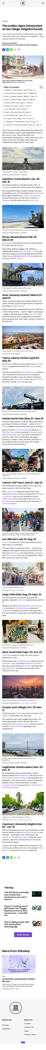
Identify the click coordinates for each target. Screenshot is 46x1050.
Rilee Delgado (31, 45)
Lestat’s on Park (8, 837)
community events (16, 726)
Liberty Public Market (21, 379)
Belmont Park (27, 256)
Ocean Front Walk (24, 251)
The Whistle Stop (23, 661)
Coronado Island (8, 785)
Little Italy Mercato (22, 608)
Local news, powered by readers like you (18, 980)
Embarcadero (24, 775)
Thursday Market (36, 432)
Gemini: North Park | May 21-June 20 (19, 103)
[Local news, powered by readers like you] (19, 964)
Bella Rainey (20, 45)
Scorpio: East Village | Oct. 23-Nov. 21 (20, 119)
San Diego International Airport (15, 778)
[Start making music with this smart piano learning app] (37, 923)
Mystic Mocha (23, 837)
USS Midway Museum (10, 787)
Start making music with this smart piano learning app (16, 924)
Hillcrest (5, 542)
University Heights (30, 832)
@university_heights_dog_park (20, 820)
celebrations (38, 553)
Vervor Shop (33, 200)
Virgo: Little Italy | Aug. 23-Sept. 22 (18, 112)
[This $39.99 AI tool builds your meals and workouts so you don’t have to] (37, 894)
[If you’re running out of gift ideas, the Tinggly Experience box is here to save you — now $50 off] (37, 907)
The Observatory (22, 430)
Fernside (27, 666)
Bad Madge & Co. (8, 668)
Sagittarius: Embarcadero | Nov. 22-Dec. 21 (22, 122)
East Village (21, 713)
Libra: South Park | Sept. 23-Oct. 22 (18, 115)
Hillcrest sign (15, 553)
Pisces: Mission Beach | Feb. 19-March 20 (21, 93)
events (19, 382)
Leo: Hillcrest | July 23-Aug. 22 (16, 109)
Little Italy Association (17, 82)
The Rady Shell (34, 785)
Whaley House (7, 499)
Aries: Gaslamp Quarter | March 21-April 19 (21, 96)
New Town (33, 314)
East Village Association (29, 703)
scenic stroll (12, 492)
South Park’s (7, 655)
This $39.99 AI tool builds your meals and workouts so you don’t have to (16, 896)
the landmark (14, 494)
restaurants (6, 611)
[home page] (23, 3)
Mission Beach (7, 243)
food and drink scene (13, 435)
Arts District (37, 379)
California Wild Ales (30, 196)
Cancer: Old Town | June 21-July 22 (18, 106)
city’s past (34, 366)
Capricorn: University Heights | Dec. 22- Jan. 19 (23, 125)
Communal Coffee (9, 663)
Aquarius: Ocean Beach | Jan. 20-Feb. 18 (20, 90)
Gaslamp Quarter (17, 306)
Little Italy (22, 600)
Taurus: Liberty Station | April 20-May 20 (20, 100)
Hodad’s (37, 193)
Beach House (17, 258)
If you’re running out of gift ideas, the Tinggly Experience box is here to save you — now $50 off (16, 911)
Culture (5, 21)
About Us (28, 1020)
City (3, 976)
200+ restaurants (11, 555)
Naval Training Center (28, 372)
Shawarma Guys (31, 663)
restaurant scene (21, 724)
